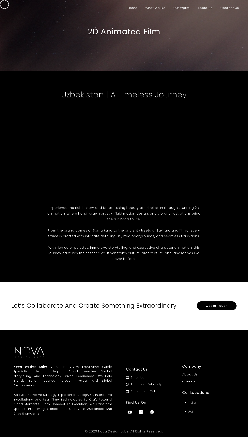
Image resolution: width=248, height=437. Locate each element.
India (192, 403)
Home (132, 8)
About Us (205, 8)
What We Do (155, 8)
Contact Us (229, 8)
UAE (191, 412)
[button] (208, 402)
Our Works (181, 8)
